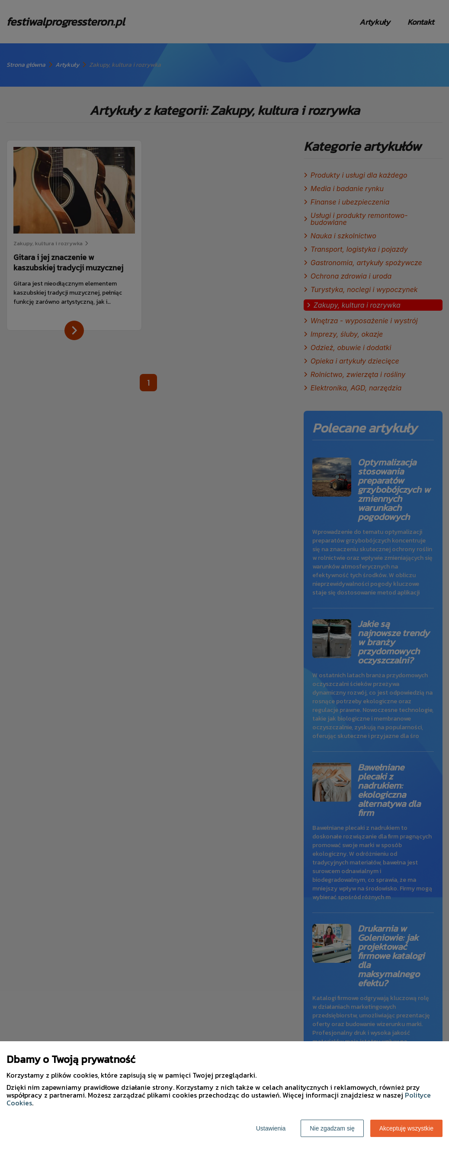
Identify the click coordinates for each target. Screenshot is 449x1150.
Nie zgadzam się (332, 1128)
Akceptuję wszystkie (406, 1128)
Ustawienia (270, 1128)
